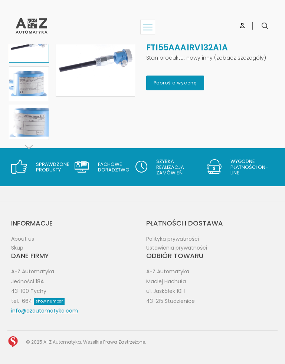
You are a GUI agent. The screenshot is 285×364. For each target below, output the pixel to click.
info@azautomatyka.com (44, 310)
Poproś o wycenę (175, 83)
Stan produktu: (165, 57)
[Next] (29, 147)
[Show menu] (147, 27)
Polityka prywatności (172, 239)
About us (22, 239)
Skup (17, 247)
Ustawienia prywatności (176, 247)
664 (43, 301)
